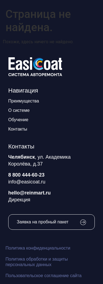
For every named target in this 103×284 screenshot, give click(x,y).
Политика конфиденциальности (37, 248)
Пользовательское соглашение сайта (43, 275)
